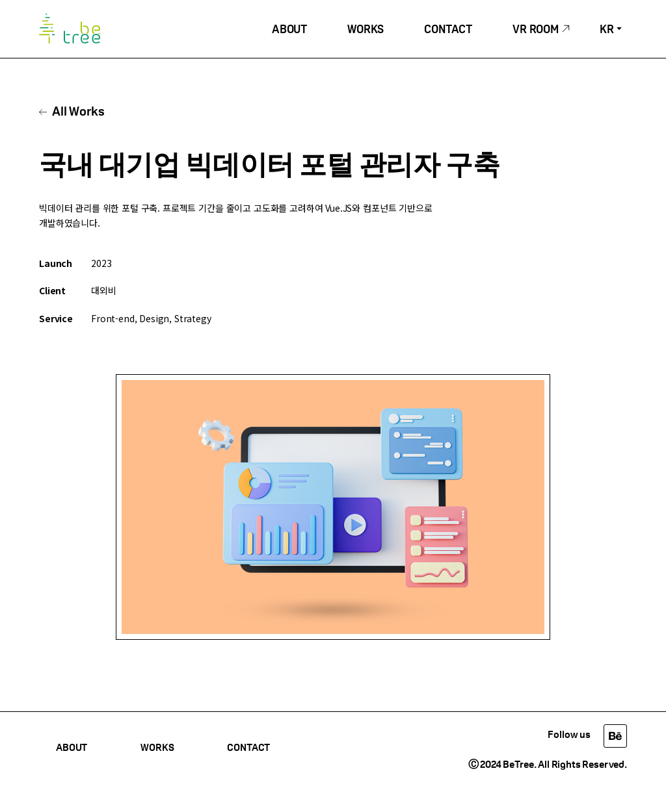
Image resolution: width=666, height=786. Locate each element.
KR (607, 30)
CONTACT (448, 30)
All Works (78, 112)
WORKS (365, 30)
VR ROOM (536, 30)
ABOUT (289, 30)
